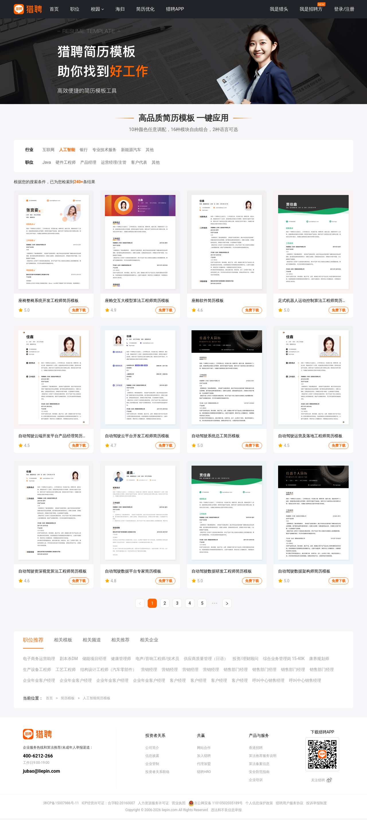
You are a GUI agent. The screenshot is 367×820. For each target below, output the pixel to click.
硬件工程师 (66, 162)
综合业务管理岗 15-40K (284, 658)
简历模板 (68, 698)
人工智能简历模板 (96, 698)
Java (46, 162)
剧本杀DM (69, 658)
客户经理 (178, 680)
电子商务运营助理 (39, 658)
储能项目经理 (94, 658)
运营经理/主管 (114, 162)
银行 (84, 149)
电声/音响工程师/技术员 (157, 658)
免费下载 (79, 310)
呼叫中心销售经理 (268, 680)
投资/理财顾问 (245, 658)
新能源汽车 (131, 149)
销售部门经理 (236, 669)
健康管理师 (121, 658)
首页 (54, 9)
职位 (74, 9)
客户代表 (139, 162)
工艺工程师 (66, 669)
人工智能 (67, 149)
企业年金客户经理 (39, 680)
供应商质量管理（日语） (206, 658)
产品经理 (88, 162)
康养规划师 (319, 658)
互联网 (48, 149)
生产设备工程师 (37, 669)
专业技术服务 (104, 149)
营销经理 (149, 669)
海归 (120, 9)
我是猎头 (279, 9)
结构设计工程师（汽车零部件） (108, 669)
